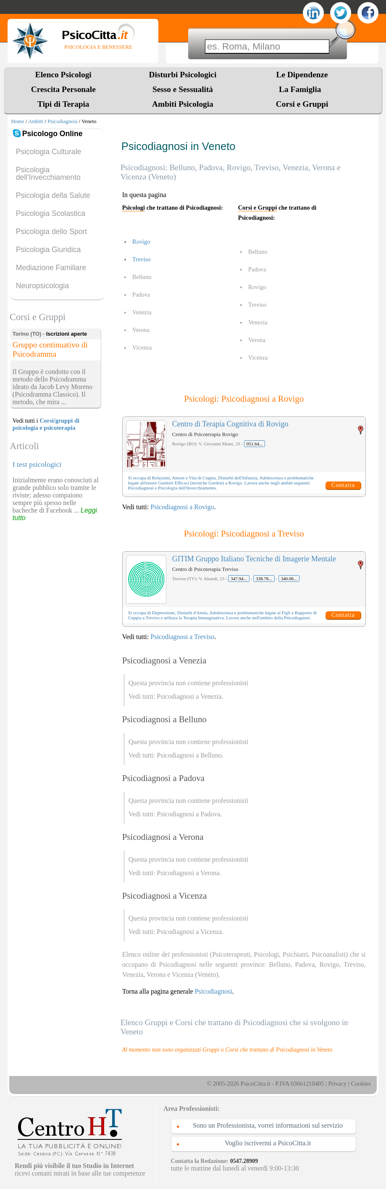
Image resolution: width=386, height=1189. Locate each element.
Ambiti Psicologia (182, 104)
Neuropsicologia (42, 285)
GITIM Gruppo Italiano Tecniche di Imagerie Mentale (254, 559)
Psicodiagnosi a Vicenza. (190, 931)
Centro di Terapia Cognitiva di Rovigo (230, 424)
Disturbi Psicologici (183, 74)
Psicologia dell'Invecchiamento (48, 173)
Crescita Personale (63, 89)
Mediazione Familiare (51, 267)
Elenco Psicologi (63, 74)
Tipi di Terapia (63, 104)
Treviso (141, 259)
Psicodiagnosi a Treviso (182, 636)
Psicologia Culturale (48, 151)
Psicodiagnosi (62, 121)
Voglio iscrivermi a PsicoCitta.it (268, 1143)
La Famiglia (302, 89)
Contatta (342, 485)
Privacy (337, 1083)
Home (17, 121)
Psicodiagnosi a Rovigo (182, 506)
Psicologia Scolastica (50, 213)
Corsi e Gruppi (302, 104)
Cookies (360, 1083)
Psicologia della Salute (53, 195)
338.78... (264, 578)
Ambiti (35, 121)
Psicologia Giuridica (48, 249)
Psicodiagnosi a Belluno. (190, 755)
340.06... (289, 578)
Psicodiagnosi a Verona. (189, 872)
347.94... (239, 578)
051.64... (255, 443)
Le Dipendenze (302, 74)
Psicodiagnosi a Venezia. (190, 696)
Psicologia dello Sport (51, 231)
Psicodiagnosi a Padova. (189, 814)
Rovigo (141, 241)
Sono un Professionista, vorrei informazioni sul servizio (268, 1125)
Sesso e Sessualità (182, 89)
